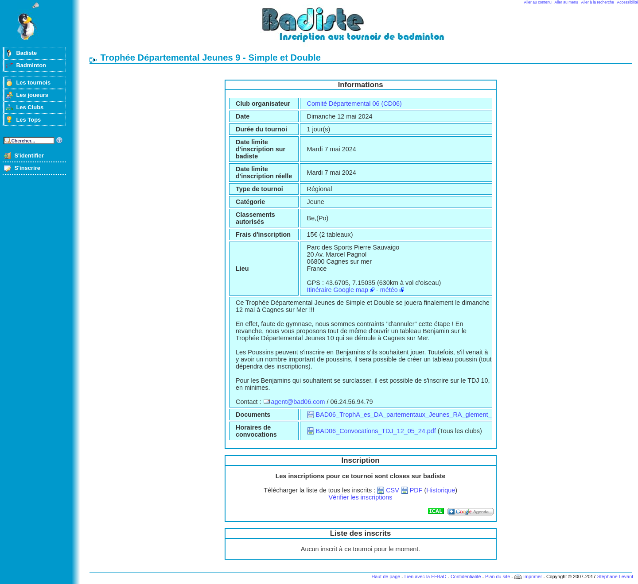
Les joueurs (32, 95)
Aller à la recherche (597, 2)
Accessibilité (627, 2)
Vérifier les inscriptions (361, 497)
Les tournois (33, 82)
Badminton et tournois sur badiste (364, 29)
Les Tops (28, 119)
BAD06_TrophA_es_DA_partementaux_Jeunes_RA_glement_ (404, 414)
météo (389, 289)
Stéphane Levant (615, 576)
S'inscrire (27, 168)
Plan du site (497, 576)
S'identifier (28, 155)
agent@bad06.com (298, 401)
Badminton (31, 65)
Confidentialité (466, 576)
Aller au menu (566, 2)
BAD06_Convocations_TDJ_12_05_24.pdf (376, 430)
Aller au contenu (538, 2)
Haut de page (385, 576)
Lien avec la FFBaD (426, 576)
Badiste (26, 53)
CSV (392, 490)
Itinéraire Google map (337, 289)
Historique (440, 490)
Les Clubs (29, 107)
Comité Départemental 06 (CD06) (354, 103)
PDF (416, 490)
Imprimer (532, 576)
